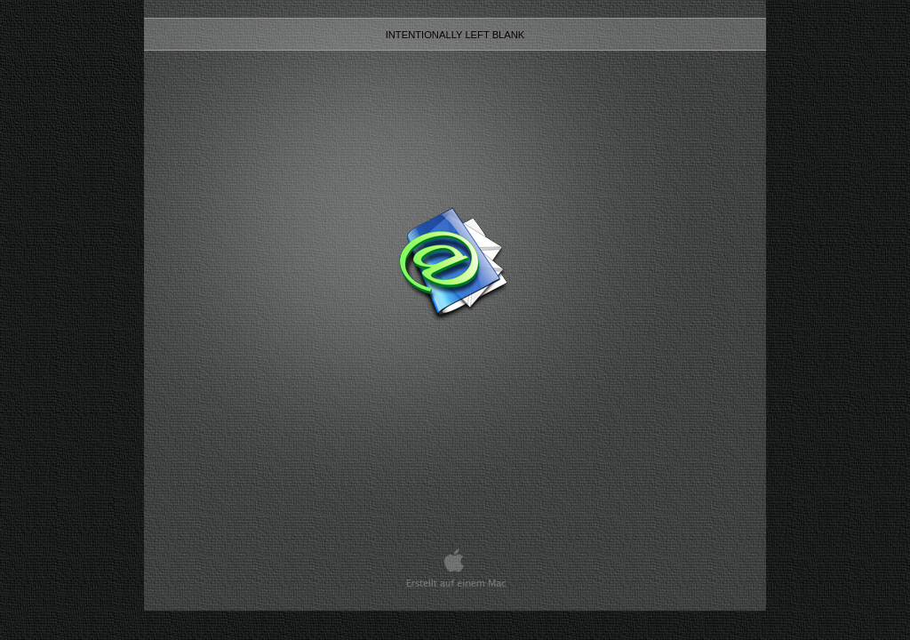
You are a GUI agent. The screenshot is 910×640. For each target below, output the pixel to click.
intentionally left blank (455, 34)
